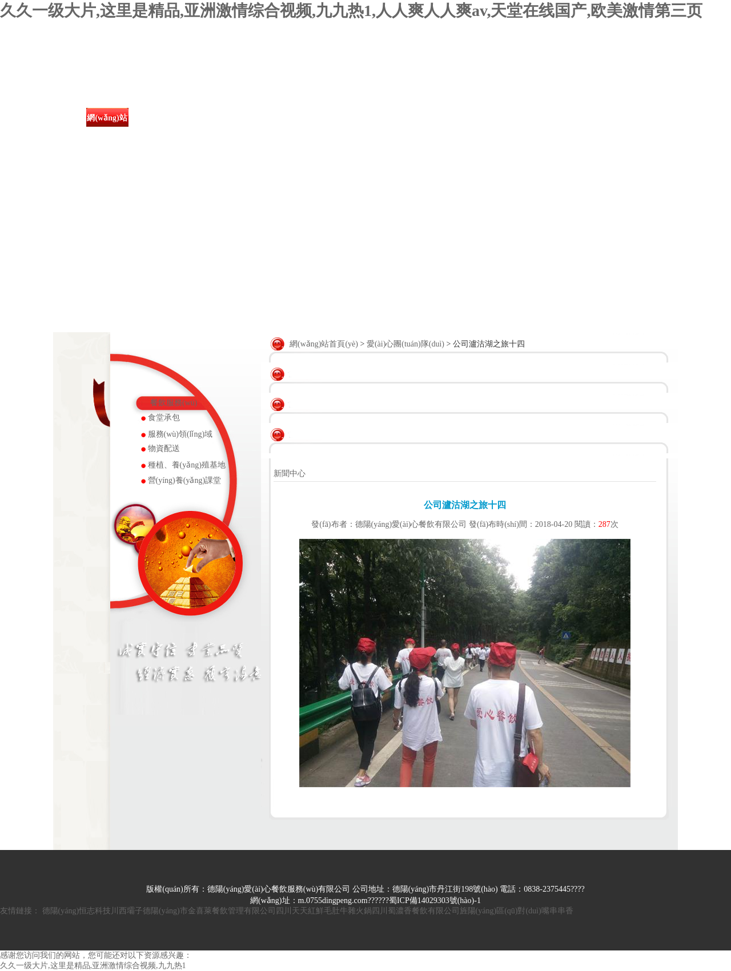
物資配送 (164, 448)
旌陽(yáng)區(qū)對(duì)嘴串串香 (516, 910)
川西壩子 (127, 910)
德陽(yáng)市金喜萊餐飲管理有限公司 (209, 910)
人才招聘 (515, 118)
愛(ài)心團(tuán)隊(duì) (398, 127)
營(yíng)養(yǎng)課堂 (185, 480)
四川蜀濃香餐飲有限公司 (416, 910)
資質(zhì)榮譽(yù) (456, 127)
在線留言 (573, 118)
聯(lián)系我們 (631, 127)
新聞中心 (224, 118)
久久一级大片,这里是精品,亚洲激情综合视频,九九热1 (93, 965)
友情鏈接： (20, 910)
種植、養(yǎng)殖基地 (187, 465)
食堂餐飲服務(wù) (282, 127)
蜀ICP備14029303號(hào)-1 (435, 900)
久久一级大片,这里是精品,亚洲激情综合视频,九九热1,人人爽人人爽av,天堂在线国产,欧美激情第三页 (351, 10)
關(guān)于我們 (165, 127)
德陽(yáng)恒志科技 (76, 910)
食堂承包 (164, 417)
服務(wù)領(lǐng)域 (180, 434)
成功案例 (340, 118)
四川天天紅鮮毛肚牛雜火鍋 (324, 910)
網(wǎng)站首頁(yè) (107, 127)
